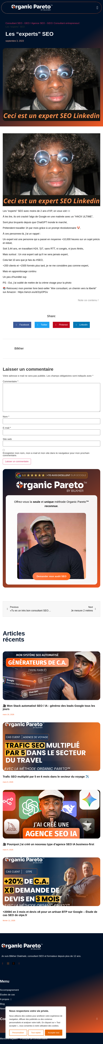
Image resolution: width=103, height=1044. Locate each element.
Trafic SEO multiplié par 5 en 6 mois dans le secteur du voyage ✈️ (46, 776)
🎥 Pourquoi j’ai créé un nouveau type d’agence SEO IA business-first (48, 844)
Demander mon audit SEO (51, 576)
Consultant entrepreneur (67, 23)
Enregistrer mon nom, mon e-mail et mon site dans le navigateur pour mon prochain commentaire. (46, 454)
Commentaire (10, 381)
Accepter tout (53, 1033)
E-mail (7, 428)
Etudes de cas (7, 994)
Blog (2, 1004)
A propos (5, 999)
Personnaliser (18, 1033)
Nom (6, 416)
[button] (97, 8)
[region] (36, 1022)
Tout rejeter (36, 1033)
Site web (7, 439)
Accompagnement (9, 990)
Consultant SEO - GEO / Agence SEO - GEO (29, 23)
